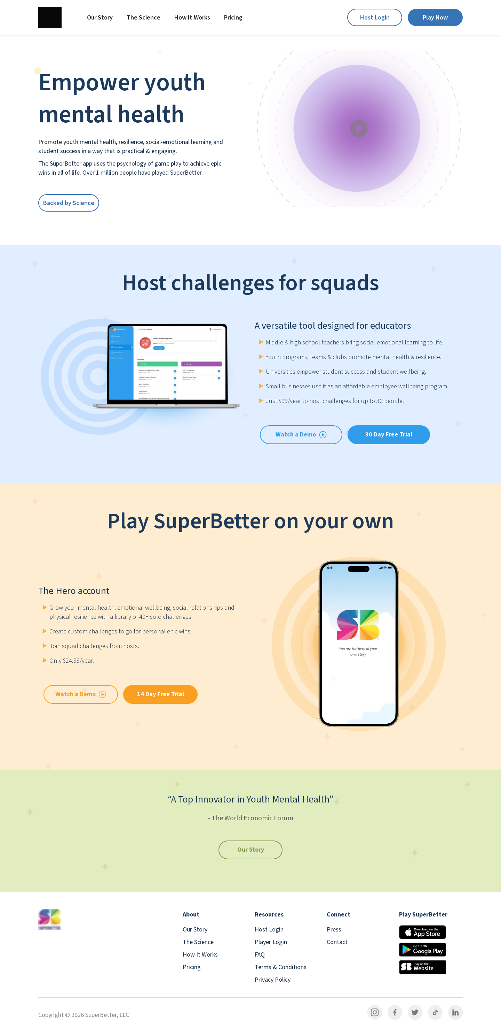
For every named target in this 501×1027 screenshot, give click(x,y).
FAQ (260, 954)
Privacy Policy (273, 979)
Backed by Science (68, 203)
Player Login (271, 942)
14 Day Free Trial (160, 694)
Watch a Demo (80, 694)
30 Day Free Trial (388, 434)
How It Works (192, 17)
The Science (143, 17)
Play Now (435, 17)
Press (334, 929)
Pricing (233, 17)
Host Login (375, 17)
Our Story (100, 17)
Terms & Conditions (281, 967)
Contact (337, 942)
